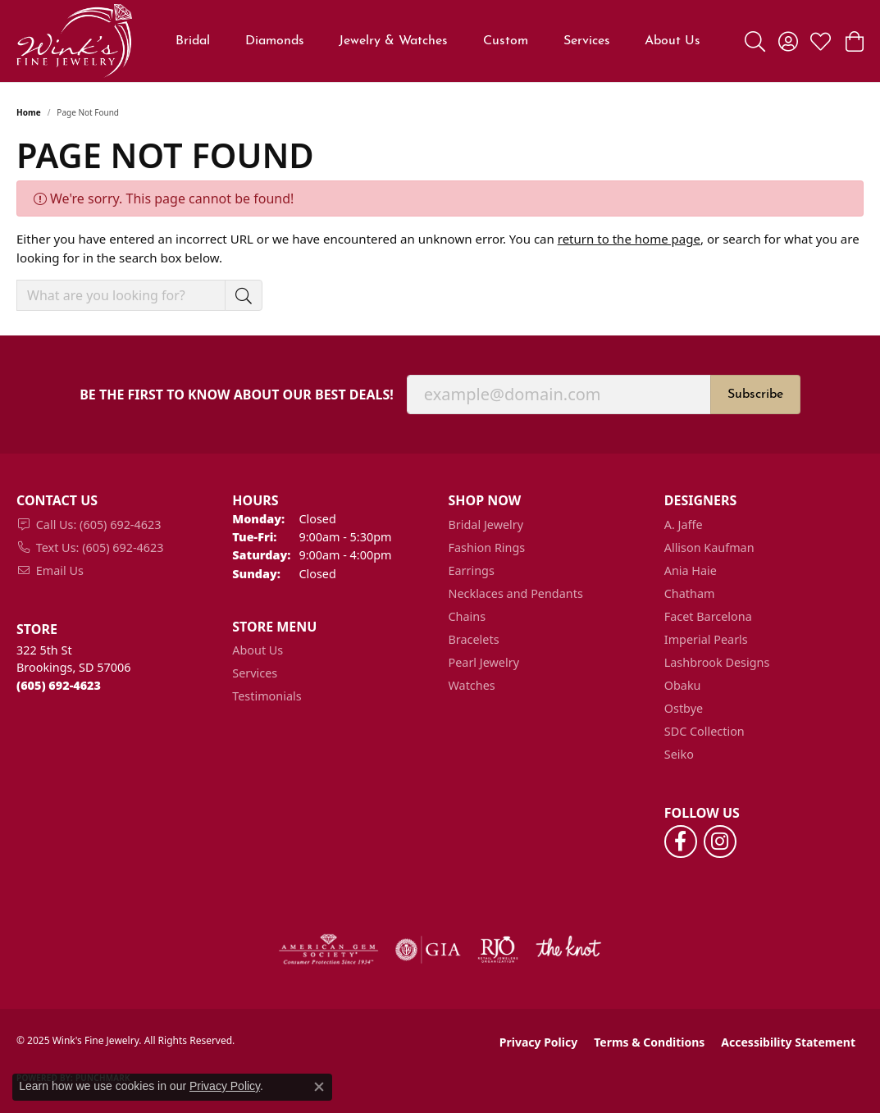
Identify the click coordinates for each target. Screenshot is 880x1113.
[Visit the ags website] (328, 949)
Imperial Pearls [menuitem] (706, 639)
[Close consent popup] (319, 1087)
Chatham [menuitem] (689, 593)
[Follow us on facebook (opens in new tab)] (680, 841)
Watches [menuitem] (472, 685)
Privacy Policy (538, 1042)
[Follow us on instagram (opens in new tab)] (720, 841)
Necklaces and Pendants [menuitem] (516, 593)
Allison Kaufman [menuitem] (709, 547)
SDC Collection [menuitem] (704, 731)
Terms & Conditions (649, 1042)
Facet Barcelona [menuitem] (708, 616)
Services (586, 41)
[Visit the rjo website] (497, 949)
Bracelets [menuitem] (474, 639)
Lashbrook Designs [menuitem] (717, 662)
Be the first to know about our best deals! (237, 395)
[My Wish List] (820, 41)
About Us (672, 41)
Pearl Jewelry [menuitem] (484, 662)
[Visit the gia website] (428, 949)
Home (28, 112)
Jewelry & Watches (393, 41)
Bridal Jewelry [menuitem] (486, 524)
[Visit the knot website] (568, 949)
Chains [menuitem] (467, 616)
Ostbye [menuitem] (683, 708)
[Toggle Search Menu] (755, 41)
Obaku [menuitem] (682, 685)
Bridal (193, 41)
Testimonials (266, 696)
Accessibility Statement (788, 1042)
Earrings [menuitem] (472, 570)
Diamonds (274, 41)
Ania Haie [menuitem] (690, 570)
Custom (505, 41)
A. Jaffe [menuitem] (683, 524)
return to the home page (629, 238)
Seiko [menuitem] (679, 754)
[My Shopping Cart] (853, 41)
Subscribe (755, 394)
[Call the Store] (58, 685)
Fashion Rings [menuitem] (487, 547)
